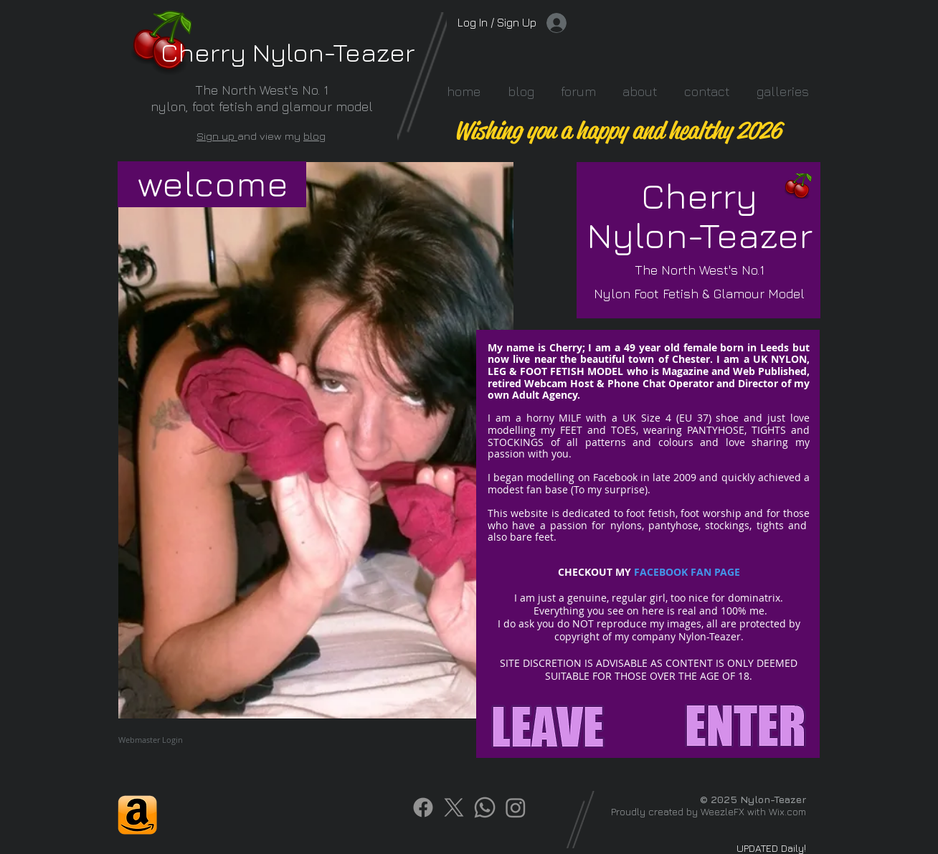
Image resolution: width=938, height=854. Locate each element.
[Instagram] (516, 807)
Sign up (216, 136)
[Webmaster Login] (150, 740)
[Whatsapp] (485, 807)
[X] (454, 807)
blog (314, 136)
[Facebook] (423, 807)
